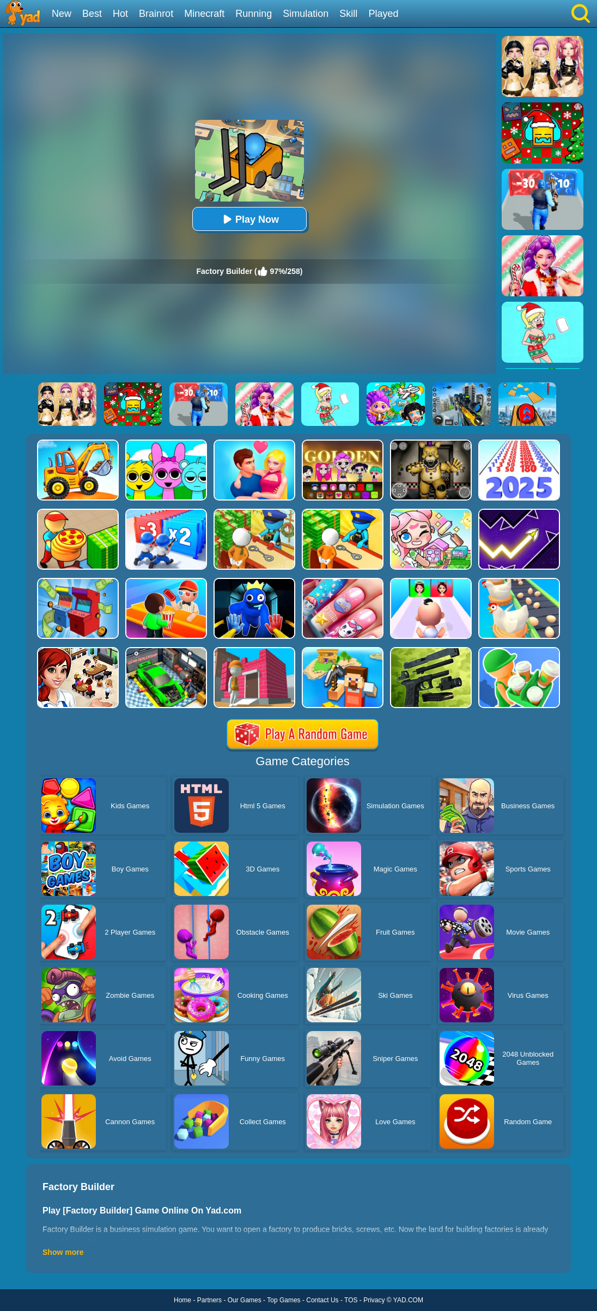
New (61, 13)
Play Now (249, 219)
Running (253, 13)
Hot (120, 13)
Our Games (244, 1300)
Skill (348, 13)
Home (182, 1300)
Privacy (374, 1300)
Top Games (283, 1300)
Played (383, 13)
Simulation (305, 13)
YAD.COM (408, 1300)
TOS (350, 1300)
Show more (62, 1252)
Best (92, 13)
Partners (209, 1300)
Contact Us (322, 1300)
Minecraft (204, 13)
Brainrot (156, 13)
